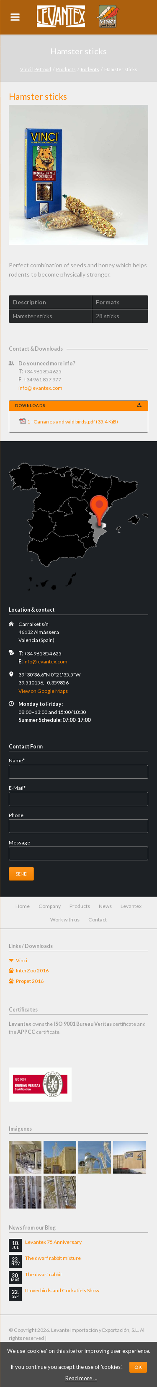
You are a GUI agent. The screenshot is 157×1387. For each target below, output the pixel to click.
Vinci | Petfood (35, 69)
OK (138, 1367)
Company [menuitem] (50, 906)
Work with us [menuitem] (65, 919)
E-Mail (21, 788)
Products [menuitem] (79, 906)
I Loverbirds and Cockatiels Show (62, 1290)
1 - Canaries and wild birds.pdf (72, 421)
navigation (15, 17)
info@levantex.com (40, 388)
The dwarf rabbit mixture (53, 1258)
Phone (16, 815)
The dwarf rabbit (43, 1274)
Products (66, 69)
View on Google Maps (43, 691)
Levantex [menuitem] (131, 906)
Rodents (90, 69)
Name (21, 760)
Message (19, 842)
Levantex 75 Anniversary (53, 1242)
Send (21, 873)
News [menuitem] (105, 906)
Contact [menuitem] (97, 919)
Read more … (81, 1378)
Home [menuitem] (22, 906)
